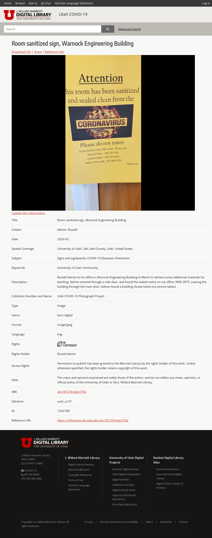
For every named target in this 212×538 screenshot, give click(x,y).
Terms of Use (75, 480)
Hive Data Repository (124, 504)
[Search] (52, 29)
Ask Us (33, 3)
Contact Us (29, 470)
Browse (20, 3)
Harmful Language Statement (74, 3)
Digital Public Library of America (169, 485)
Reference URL (54, 52)
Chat (46, 3)
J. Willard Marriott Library (35, 455)
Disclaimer (166, 522)
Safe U (149, 522)
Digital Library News (123, 490)
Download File (21, 52)
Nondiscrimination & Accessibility (119, 522)
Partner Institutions (167, 469)
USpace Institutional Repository (124, 497)
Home (7, 3)
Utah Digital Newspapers (126, 474)
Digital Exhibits (120, 479)
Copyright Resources (80, 475)
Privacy (88, 522)
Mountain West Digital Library (169, 476)
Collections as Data (123, 484)
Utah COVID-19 (73, 14)
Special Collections (78, 469)
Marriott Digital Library (125, 469)
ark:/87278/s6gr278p (71, 392)
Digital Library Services (81, 464)
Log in (206, 3)
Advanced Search (129, 29)
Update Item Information (28, 213)
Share (38, 52)
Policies (183, 522)
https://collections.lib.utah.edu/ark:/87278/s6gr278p (92, 420)
